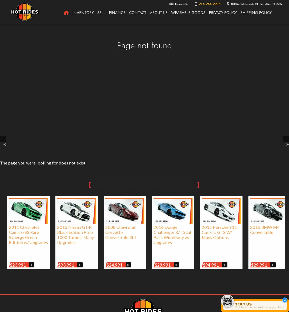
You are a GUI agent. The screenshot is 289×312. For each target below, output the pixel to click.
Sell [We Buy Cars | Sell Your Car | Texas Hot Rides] (101, 12)
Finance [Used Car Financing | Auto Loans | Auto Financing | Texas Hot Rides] (117, 12)
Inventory (83, 12)
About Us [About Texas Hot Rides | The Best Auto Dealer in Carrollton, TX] (159, 12)
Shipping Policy (256, 12)
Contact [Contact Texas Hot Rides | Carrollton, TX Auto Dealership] (137, 12)
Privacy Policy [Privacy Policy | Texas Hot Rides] (223, 12)
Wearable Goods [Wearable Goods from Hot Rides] (188, 12)
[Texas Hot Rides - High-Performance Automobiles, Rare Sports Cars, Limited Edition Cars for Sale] (66, 13)
